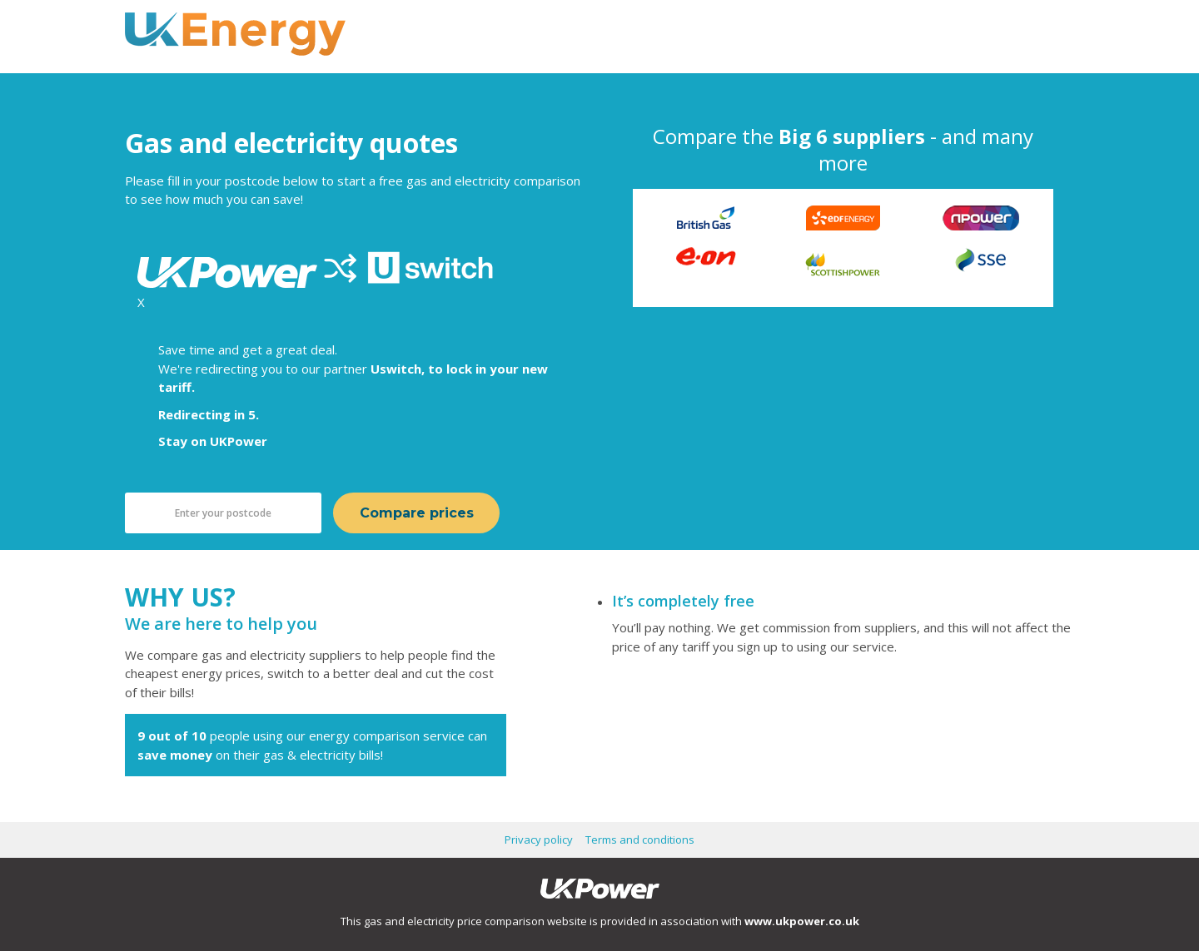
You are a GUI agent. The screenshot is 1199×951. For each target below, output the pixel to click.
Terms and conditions (639, 839)
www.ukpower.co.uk (801, 921)
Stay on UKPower (212, 441)
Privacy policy (539, 839)
